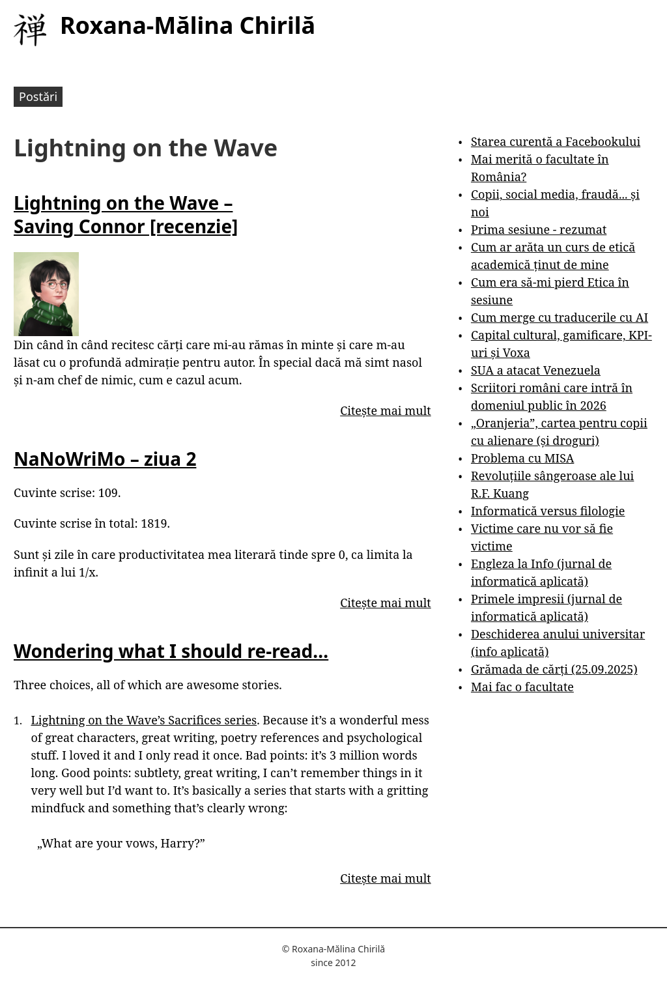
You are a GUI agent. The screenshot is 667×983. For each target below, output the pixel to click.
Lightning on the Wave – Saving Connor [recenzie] (126, 214)
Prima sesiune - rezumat (538, 229)
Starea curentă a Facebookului (555, 141)
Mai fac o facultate (522, 686)
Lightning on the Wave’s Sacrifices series (144, 720)
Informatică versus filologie (548, 511)
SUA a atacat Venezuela (536, 370)
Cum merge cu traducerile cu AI (559, 317)
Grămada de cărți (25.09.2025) (554, 669)
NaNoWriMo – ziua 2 (105, 458)
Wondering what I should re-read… (171, 650)
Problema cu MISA (522, 458)
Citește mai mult (385, 410)
